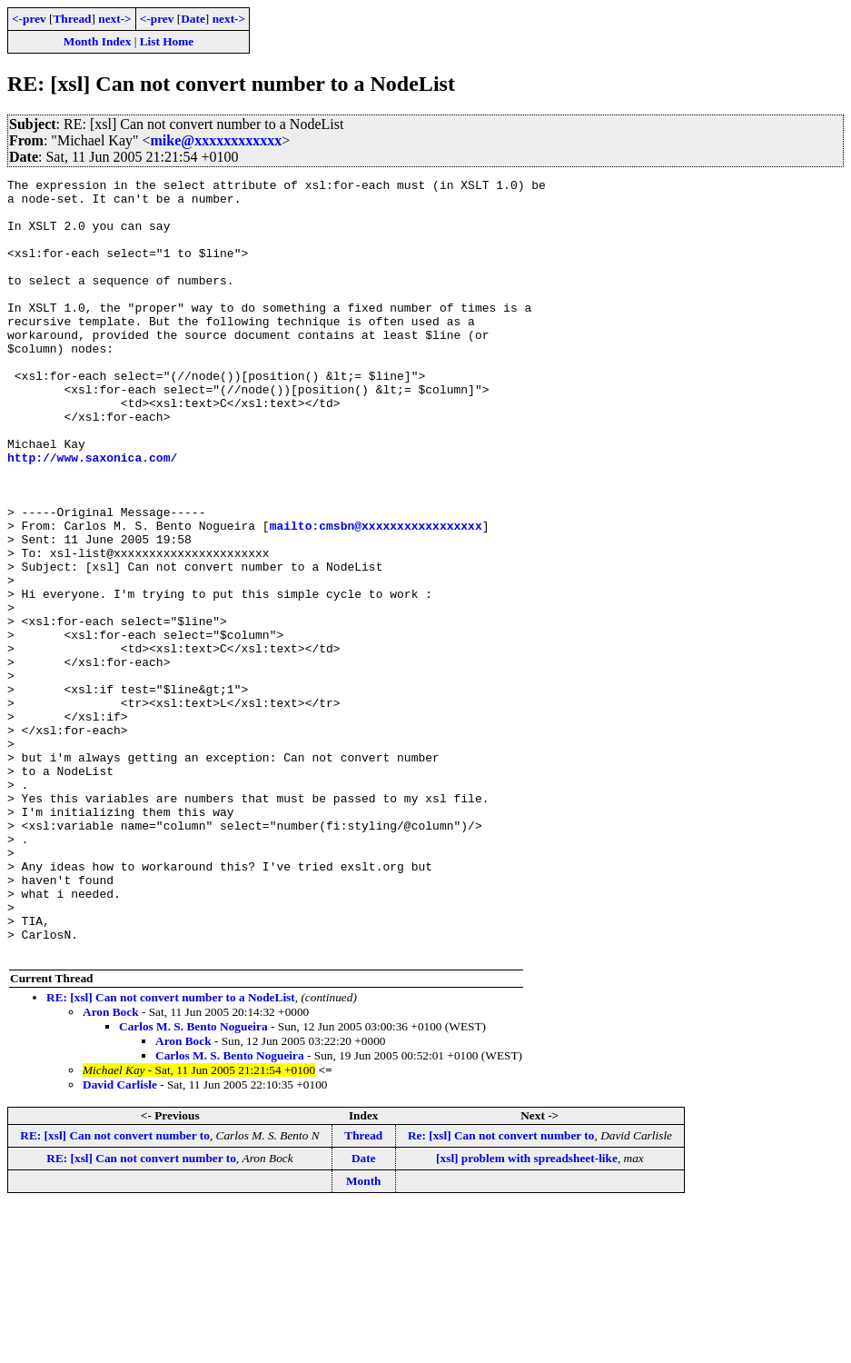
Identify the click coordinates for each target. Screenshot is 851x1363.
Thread (72, 18)
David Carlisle (120, 1240)
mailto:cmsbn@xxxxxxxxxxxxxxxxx (376, 596)
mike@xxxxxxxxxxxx (216, 140)
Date (193, 18)
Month (363, 1336)
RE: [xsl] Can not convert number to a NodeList (170, 1152)
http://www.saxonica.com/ (92, 514)
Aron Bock (111, 1167)
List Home (167, 41)
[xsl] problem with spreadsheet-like (527, 1313)
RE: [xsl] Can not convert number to (115, 1291)
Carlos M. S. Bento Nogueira (193, 1182)
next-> (114, 18)
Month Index (97, 41)
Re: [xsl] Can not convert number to (501, 1291)
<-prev (29, 18)
